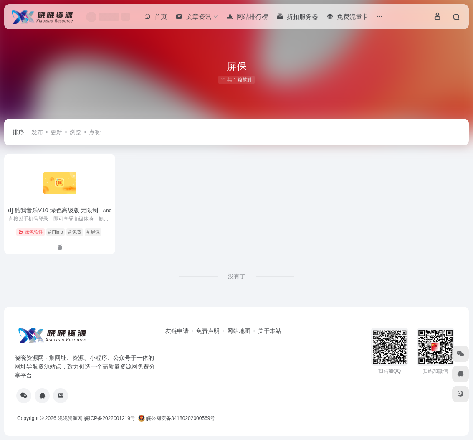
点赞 (95, 132)
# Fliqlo (55, 231)
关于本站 (269, 331)
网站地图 (238, 331)
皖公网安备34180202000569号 (177, 418)
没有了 (236, 276)
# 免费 (74, 231)
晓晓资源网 (70, 418)
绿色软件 (30, 231)
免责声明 (208, 331)
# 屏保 (93, 231)
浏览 (75, 132)
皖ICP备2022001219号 (109, 418)
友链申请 (177, 331)
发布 (37, 132)
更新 (56, 132)
